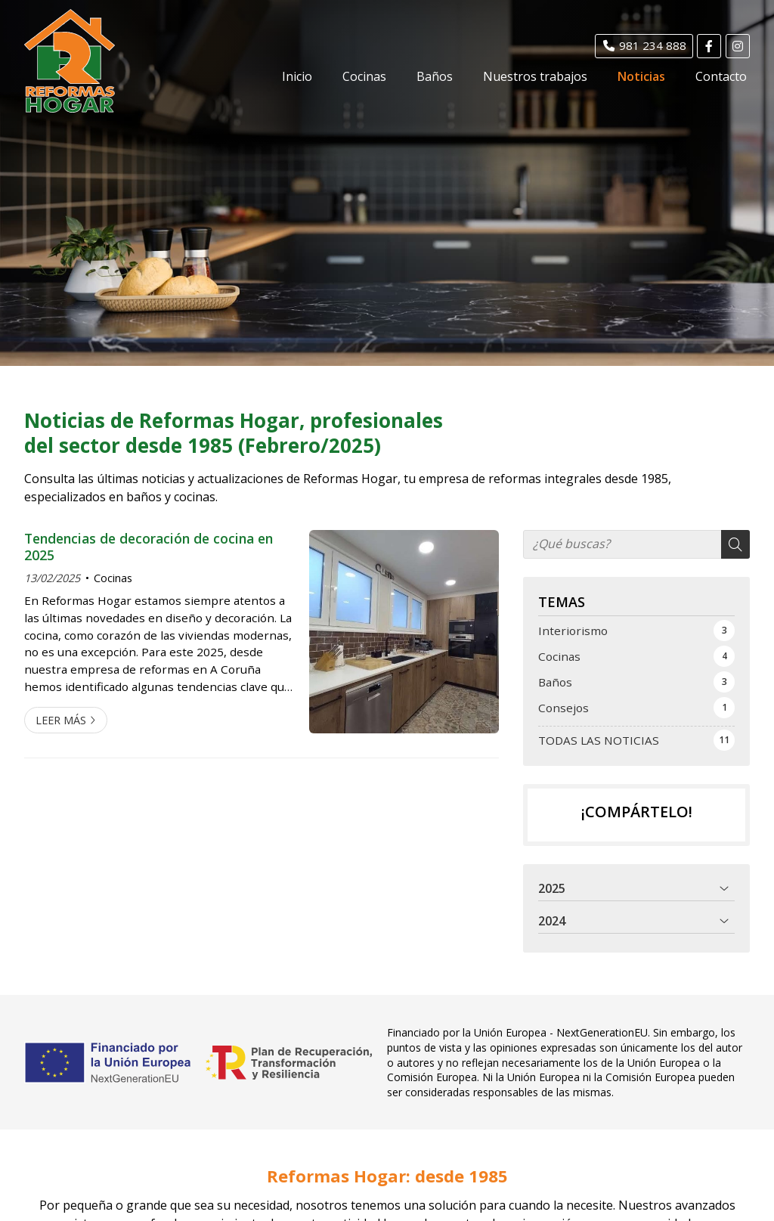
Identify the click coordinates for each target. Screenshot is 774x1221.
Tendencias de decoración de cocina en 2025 (148, 547)
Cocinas (113, 578)
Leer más (61, 720)
